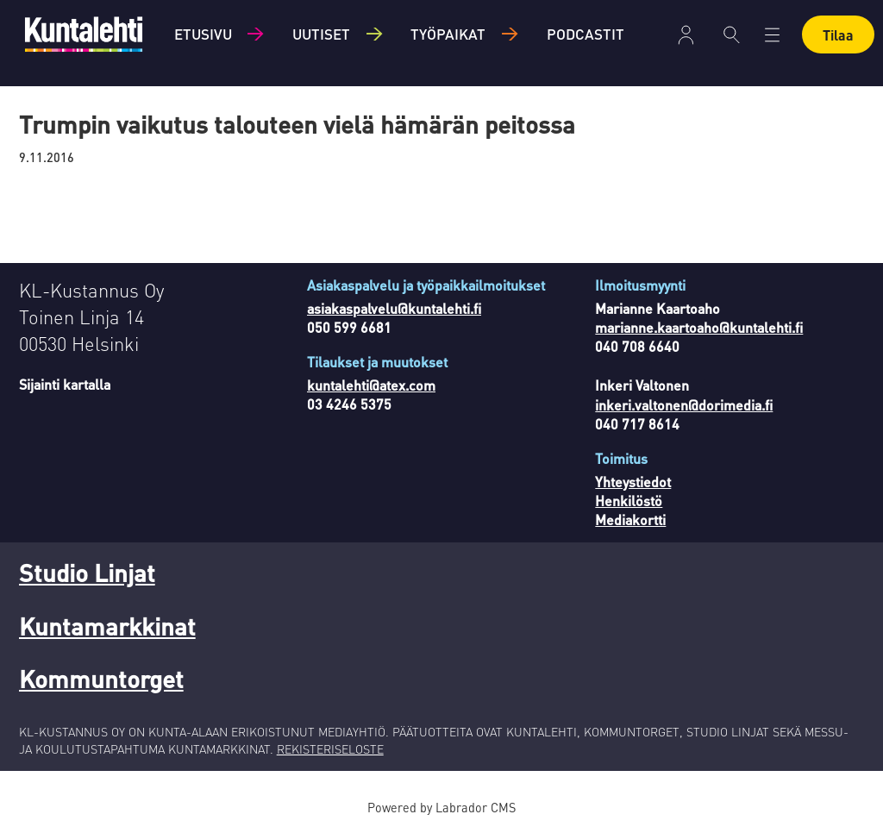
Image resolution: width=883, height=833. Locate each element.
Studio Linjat (87, 572)
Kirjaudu (686, 35)
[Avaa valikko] (772, 35)
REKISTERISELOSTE (330, 748)
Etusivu (203, 33)
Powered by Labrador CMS (441, 807)
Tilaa (838, 35)
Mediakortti (630, 519)
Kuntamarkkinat (107, 626)
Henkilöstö (628, 501)
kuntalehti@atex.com (371, 385)
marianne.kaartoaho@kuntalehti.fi (699, 327)
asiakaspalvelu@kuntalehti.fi (394, 308)
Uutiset (321, 33)
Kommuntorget (101, 678)
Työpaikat (447, 33)
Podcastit (585, 33)
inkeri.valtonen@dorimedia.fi (684, 405)
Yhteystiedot (633, 482)
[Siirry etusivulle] (83, 34)
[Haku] (731, 34)
